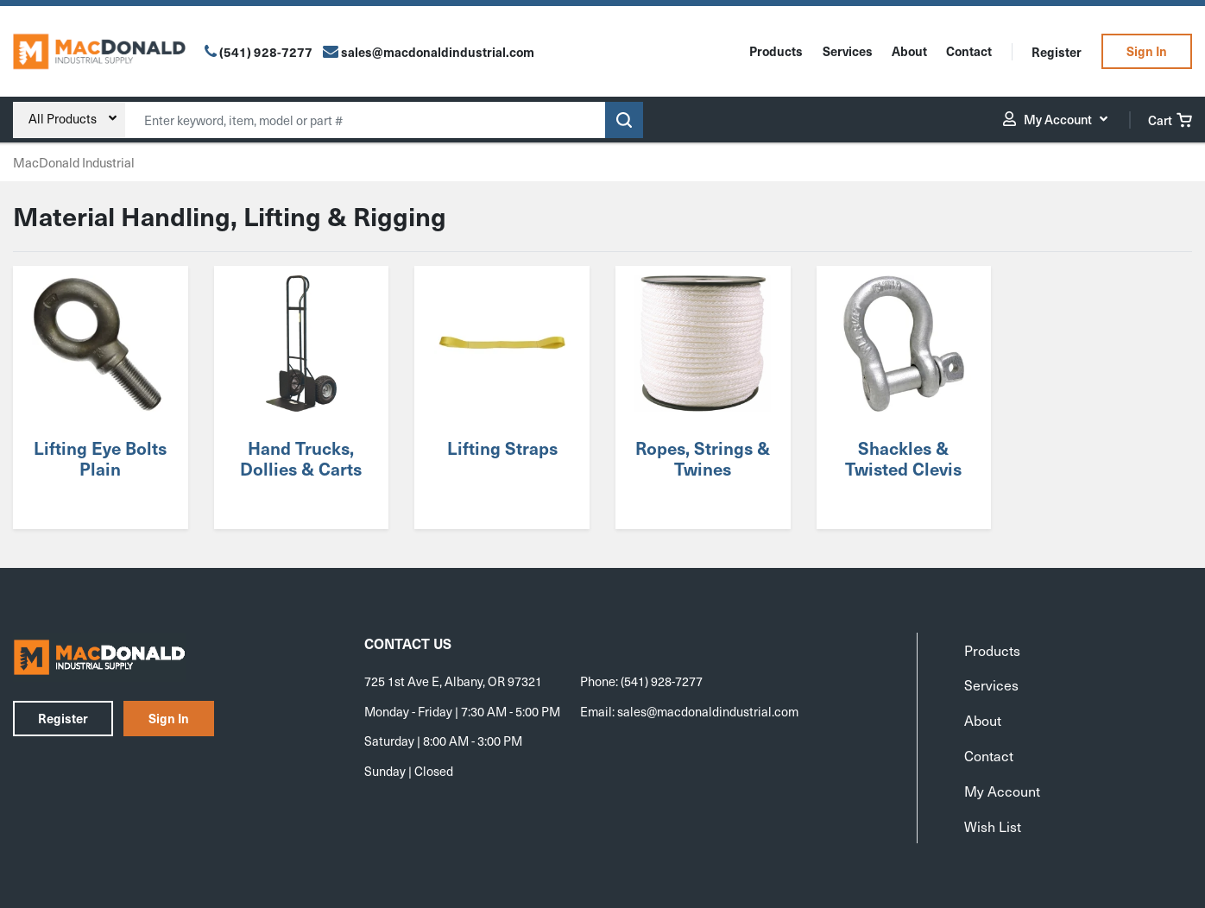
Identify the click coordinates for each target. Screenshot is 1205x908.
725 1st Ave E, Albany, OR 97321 (453, 681)
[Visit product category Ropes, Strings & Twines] (702, 397)
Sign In (1146, 51)
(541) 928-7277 (265, 51)
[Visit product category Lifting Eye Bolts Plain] (100, 397)
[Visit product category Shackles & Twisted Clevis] (904, 397)
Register (1057, 51)
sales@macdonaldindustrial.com (707, 711)
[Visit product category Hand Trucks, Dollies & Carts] (301, 397)
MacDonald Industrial (74, 162)
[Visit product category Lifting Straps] (502, 397)
